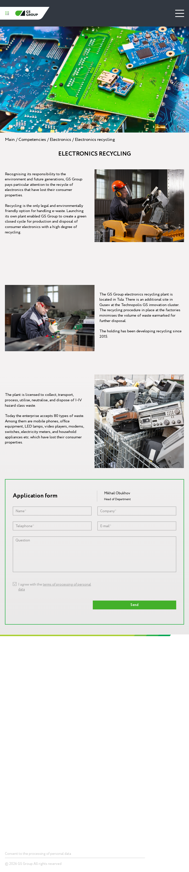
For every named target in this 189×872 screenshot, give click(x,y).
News (102, 753)
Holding (11, 658)
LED (7, 772)
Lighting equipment (112, 700)
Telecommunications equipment (26, 779)
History (10, 679)
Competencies (32, 139)
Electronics (60, 139)
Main (10, 139)
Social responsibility (13, 700)
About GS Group (16, 672)
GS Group (26, 13)
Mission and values (12, 688)
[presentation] (121, 588)
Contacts (12, 809)
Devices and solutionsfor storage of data (19, 762)
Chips (8, 753)
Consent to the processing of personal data (38, 853)
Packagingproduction (106, 721)
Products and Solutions (23, 739)
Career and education (14, 712)
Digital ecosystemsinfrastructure (111, 710)
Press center (108, 739)
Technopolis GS (110, 658)
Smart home (13, 787)
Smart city (12, 794)
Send (134, 605)
